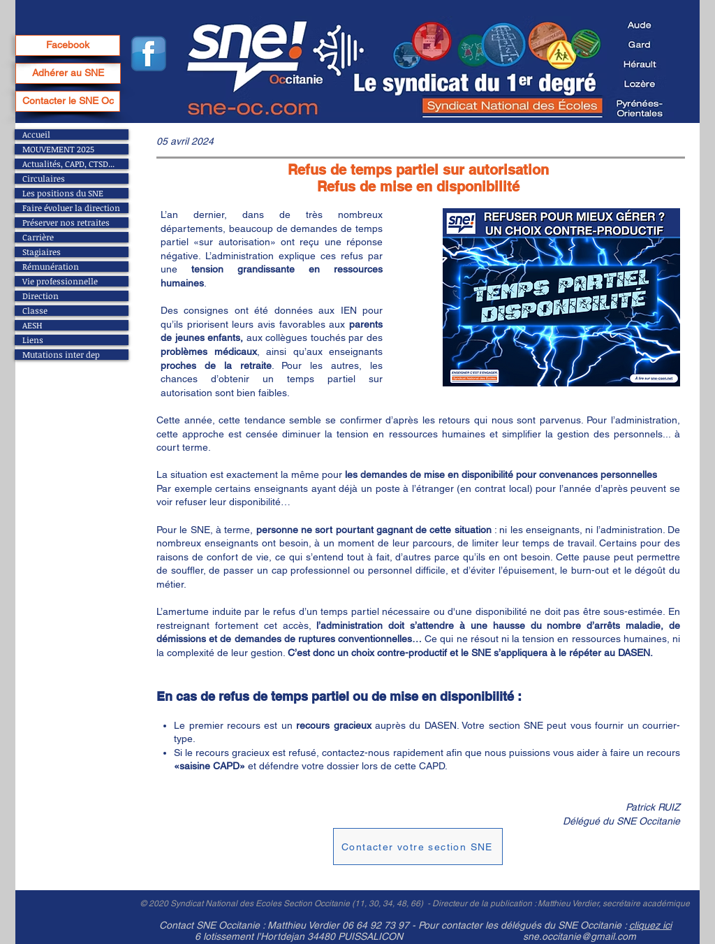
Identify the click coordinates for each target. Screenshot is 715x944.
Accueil (36, 134)
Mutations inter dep (61, 354)
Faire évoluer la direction (71, 207)
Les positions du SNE (62, 193)
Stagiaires (41, 251)
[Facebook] (67, 45)
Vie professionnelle (60, 281)
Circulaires (43, 178)
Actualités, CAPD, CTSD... (68, 163)
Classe (34, 310)
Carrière (38, 237)
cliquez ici (650, 925)
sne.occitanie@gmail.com (579, 936)
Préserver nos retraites (66, 222)
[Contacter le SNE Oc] (67, 101)
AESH (32, 325)
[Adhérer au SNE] (68, 73)
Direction (40, 295)
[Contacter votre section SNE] (418, 846)
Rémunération (50, 266)
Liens (32, 339)
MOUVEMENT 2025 (58, 149)
